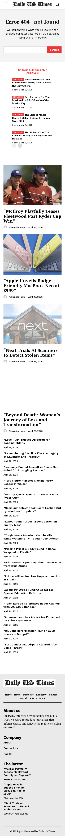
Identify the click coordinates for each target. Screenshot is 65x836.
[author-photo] (5, 227)
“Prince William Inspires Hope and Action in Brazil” (31, 578)
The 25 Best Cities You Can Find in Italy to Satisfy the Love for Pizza (32, 135)
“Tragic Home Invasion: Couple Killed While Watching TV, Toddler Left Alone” (31, 537)
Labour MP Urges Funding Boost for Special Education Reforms (28, 591)
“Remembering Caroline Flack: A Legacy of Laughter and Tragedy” (31, 455)
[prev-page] (14, 145)
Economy (8, 814)
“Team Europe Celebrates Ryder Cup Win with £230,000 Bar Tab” (31, 605)
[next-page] (20, 145)
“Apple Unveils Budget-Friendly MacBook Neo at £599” (31, 285)
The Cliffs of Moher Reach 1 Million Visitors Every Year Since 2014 (31, 117)
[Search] (54, 49)
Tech (6, 798)
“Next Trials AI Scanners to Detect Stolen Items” (30, 352)
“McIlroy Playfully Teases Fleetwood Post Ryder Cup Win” (32, 216)
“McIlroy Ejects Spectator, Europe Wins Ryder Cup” (31, 496)
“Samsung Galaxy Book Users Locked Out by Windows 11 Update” (32, 509)
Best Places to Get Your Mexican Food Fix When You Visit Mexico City (31, 100)
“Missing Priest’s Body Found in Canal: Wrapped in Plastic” (29, 550)
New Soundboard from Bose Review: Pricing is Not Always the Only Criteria (31, 82)
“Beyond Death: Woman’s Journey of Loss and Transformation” (31, 419)
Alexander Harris (17, 227)
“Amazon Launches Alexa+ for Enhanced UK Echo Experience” (31, 619)
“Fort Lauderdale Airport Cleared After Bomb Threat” (30, 646)
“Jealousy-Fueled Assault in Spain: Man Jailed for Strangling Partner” (30, 468)
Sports (7, 779)
